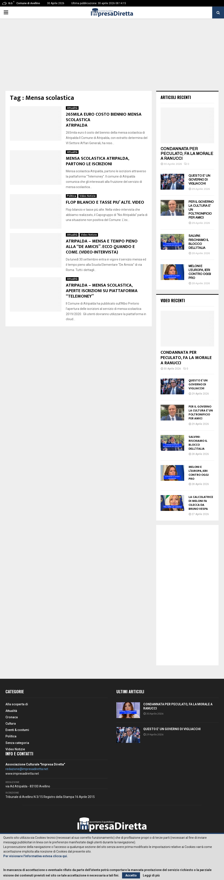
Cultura (10, 723)
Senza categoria (17, 743)
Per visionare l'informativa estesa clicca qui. (35, 856)
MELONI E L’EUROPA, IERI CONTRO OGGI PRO (199, 472)
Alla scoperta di (16, 704)
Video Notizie (87, 196)
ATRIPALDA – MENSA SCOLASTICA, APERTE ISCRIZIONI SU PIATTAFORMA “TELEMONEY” (102, 291)
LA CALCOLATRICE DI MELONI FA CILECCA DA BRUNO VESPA (201, 502)
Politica (71, 196)
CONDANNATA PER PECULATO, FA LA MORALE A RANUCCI (187, 153)
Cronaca (11, 717)
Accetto (131, 875)
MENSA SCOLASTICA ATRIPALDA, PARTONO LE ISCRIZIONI (97, 161)
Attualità (72, 108)
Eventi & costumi (17, 730)
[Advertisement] (112, 58)
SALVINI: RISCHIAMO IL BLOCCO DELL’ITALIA (198, 442)
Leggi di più (151, 875)
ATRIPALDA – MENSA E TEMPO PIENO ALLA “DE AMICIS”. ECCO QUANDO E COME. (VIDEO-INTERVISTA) (102, 246)
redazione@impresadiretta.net (26, 769)
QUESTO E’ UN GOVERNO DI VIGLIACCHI (199, 179)
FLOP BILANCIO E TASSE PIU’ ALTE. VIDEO (105, 202)
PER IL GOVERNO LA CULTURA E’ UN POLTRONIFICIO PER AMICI (201, 412)
